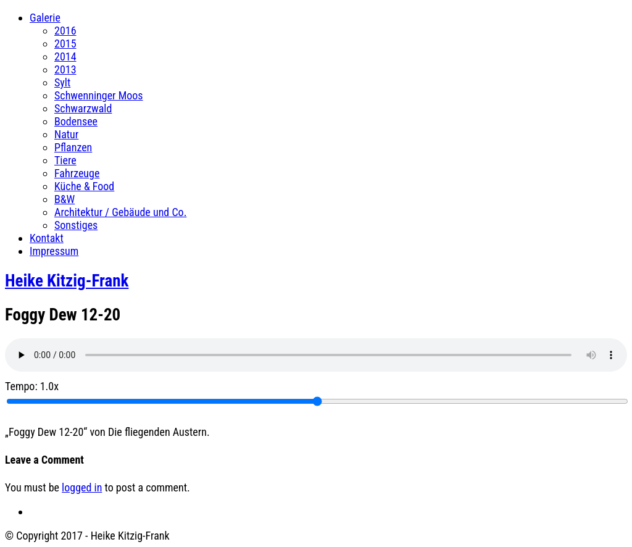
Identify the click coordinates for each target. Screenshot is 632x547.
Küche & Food (84, 186)
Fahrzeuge (76, 173)
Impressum (54, 250)
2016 (65, 30)
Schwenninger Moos (98, 95)
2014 (65, 56)
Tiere (65, 160)
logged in (82, 487)
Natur (66, 134)
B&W (64, 199)
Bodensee (76, 121)
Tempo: (32, 386)
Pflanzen (73, 147)
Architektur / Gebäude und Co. (120, 212)
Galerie (45, 17)
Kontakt (47, 238)
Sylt (62, 82)
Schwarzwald (83, 108)
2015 (65, 43)
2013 (65, 69)
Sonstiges (76, 225)
